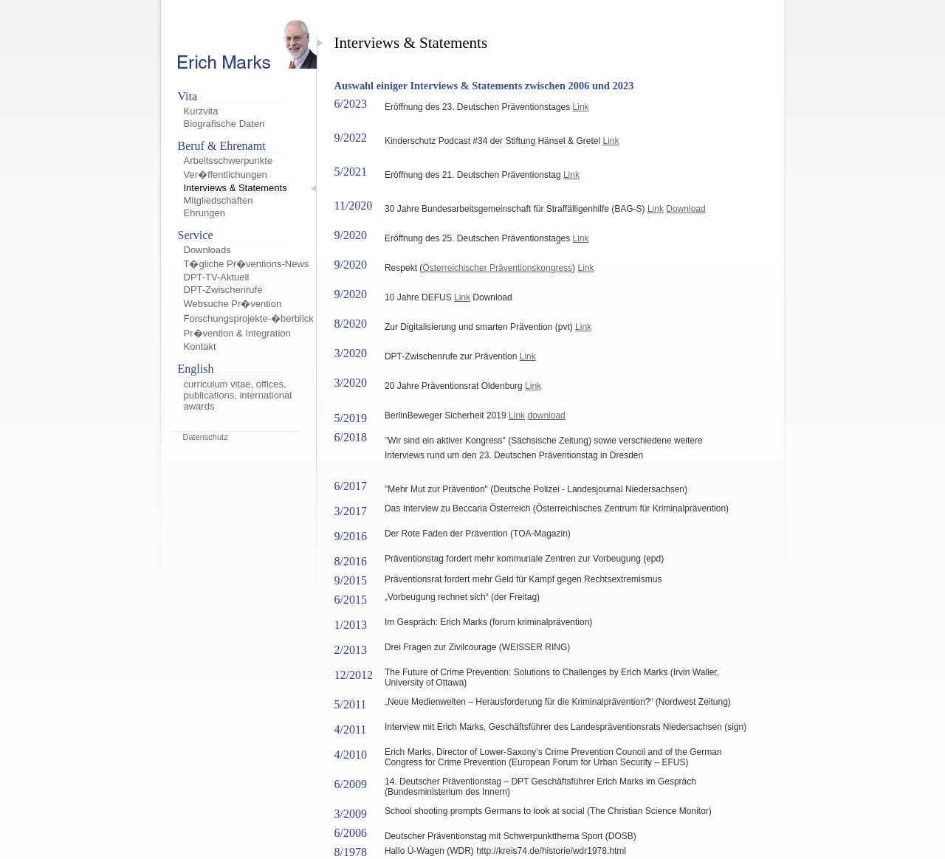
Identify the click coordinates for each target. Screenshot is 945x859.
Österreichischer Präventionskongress (497, 268)
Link (581, 107)
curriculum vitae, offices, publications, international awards (238, 395)
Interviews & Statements (235, 187)
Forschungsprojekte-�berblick (249, 318)
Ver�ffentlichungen (225, 174)
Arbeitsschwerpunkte (228, 160)
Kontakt (200, 346)
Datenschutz (205, 436)
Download (685, 209)
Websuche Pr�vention (233, 303)
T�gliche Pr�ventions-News (246, 263)
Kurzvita (201, 111)
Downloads (207, 249)
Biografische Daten (224, 123)
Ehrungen (204, 212)
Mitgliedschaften (218, 200)
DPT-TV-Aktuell (217, 277)
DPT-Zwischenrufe (223, 289)
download (546, 415)
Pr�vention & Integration (237, 333)
